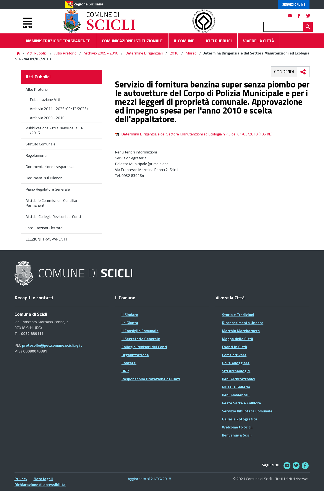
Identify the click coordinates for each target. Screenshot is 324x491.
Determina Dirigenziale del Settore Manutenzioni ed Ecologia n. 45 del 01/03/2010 (193, 134)
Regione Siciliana (88, 4)
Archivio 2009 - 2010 (101, 53)
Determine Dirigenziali (144, 53)
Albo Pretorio (65, 53)
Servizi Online (293, 4)
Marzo (191, 53)
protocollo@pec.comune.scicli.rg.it (52, 345)
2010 (174, 53)
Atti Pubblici (37, 53)
